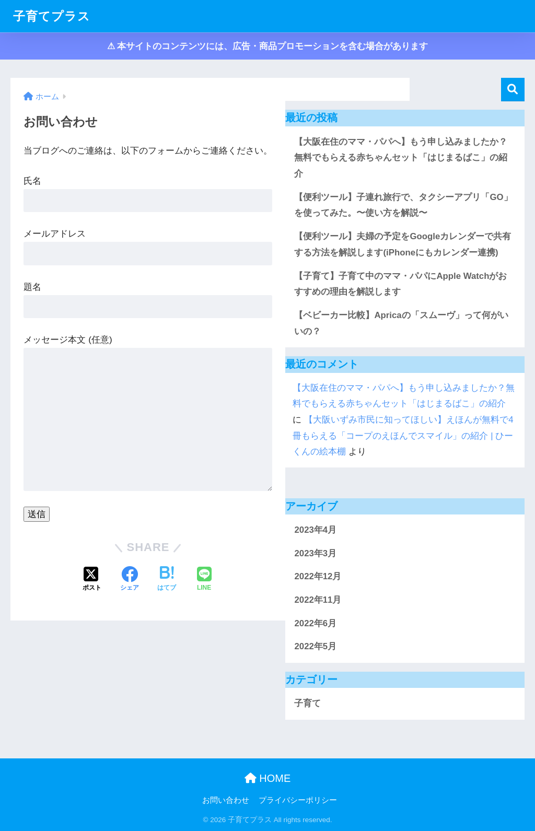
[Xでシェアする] (92, 580)
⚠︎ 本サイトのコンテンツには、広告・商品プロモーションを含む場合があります (267, 46)
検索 (513, 89)
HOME (268, 778)
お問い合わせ (225, 800)
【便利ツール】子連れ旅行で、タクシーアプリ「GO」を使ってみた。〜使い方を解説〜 (403, 205)
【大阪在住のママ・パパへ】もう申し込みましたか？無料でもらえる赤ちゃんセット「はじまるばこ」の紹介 (400, 158)
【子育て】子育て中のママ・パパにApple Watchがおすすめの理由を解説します (400, 284)
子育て (307, 703)
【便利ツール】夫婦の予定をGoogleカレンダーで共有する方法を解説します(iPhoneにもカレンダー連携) (402, 244)
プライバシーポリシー (298, 800)
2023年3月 (315, 553)
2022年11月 (317, 600)
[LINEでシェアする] (204, 580)
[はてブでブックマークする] (166, 580)
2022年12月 (317, 576)
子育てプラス (51, 16)
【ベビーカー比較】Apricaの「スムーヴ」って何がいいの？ (401, 323)
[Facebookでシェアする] (129, 580)
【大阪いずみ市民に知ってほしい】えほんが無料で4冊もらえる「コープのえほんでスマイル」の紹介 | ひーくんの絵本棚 (403, 436)
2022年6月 (315, 623)
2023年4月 (315, 530)
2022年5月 (315, 646)
